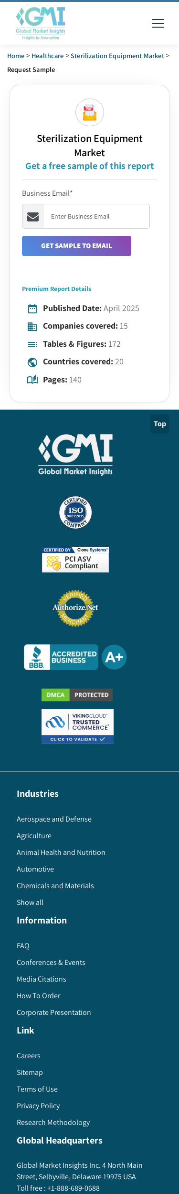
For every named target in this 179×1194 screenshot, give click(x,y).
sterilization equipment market (117, 55)
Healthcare (48, 55)
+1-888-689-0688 (73, 1188)
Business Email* (47, 193)
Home (16, 55)
